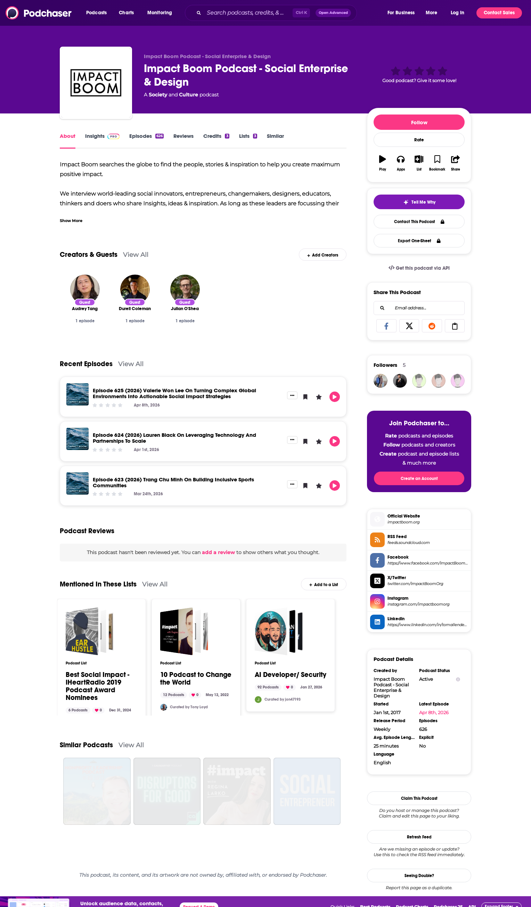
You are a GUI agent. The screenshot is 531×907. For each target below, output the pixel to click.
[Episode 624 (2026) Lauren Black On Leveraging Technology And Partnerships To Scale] (77, 439)
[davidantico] (380, 381)
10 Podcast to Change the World (195, 678)
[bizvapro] (439, 381)
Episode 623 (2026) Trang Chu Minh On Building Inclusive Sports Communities (173, 482)
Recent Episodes (86, 364)
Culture (188, 95)
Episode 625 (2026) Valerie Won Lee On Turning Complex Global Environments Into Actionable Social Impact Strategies (174, 393)
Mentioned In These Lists (98, 584)
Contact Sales (499, 13)
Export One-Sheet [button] (419, 240)
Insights (102, 136)
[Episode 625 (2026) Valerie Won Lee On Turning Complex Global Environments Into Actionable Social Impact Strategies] (77, 394)
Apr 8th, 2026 (434, 712)
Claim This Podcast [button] (419, 798)
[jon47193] (258, 699)
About (67, 136)
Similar (275, 136)
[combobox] (285, 13)
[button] (98, 12)
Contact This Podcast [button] (419, 221)
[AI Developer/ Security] (279, 631)
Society (158, 95)
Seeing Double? (419, 875)
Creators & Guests (88, 254)
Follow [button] (419, 122)
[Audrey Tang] (85, 289)
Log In (457, 13)
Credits (216, 136)
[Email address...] (419, 308)
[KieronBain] (458, 381)
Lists (248, 136)
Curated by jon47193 (282, 699)
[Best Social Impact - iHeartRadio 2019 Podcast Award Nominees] (90, 631)
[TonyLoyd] (163, 707)
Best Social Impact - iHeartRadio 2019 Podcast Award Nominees (97, 686)
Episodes (146, 136)
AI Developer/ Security (290, 675)
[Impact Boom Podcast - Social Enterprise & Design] (96, 83)
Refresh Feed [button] (419, 837)
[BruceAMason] (419, 381)
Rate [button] (419, 140)
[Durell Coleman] (135, 289)
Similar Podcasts (86, 745)
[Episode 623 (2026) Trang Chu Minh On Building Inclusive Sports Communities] (77, 483)
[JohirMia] (400, 381)
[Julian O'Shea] (185, 289)
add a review (218, 552)
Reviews (183, 136)
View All (135, 254)
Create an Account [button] (419, 478)
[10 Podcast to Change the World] (184, 631)
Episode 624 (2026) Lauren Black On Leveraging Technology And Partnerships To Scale (174, 438)
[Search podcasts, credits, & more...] (248, 12)
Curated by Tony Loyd (189, 707)
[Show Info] (458, 679)
